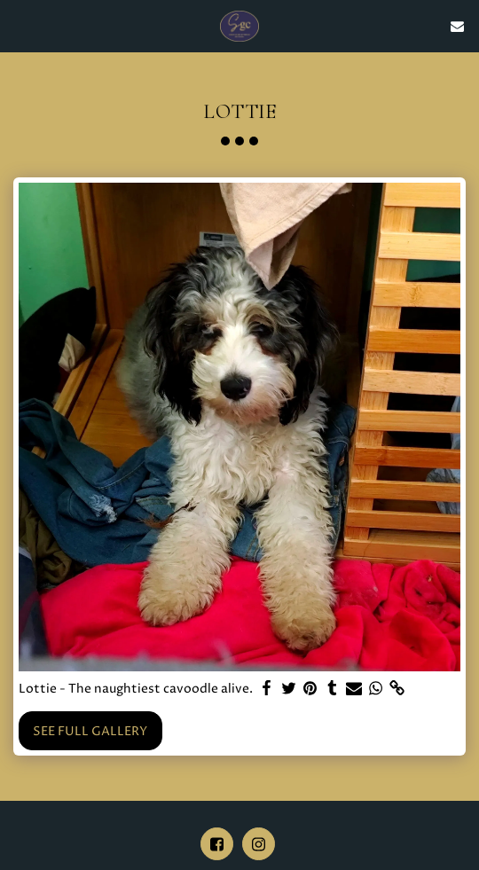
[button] (19, 25)
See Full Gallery (90, 731)
